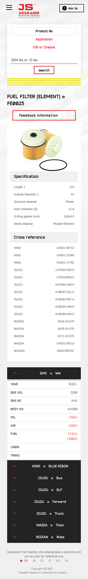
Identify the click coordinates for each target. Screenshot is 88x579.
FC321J (72, 434)
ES (41, 560)
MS (58, 560)
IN (66, 560)
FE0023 (72, 439)
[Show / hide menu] (9, 7)
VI (49, 560)
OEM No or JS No (24, 60)
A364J (73, 426)
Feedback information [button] (38, 115)
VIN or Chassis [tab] (44, 47)
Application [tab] (44, 39)
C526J (73, 417)
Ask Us (73, 8)
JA (34, 560)
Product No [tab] (44, 31)
